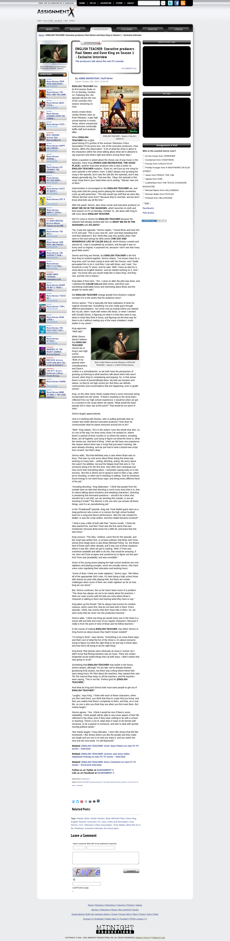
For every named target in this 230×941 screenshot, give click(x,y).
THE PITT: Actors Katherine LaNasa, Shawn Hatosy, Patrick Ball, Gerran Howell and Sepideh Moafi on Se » (51, 376)
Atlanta (80, 818)
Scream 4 (88, 921)
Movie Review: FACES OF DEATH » (55, 189)
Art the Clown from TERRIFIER (160, 156)
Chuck (114, 916)
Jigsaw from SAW (153, 179)
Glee (135, 916)
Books (136, 912)
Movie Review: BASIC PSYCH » (55, 104)
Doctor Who (125, 916)
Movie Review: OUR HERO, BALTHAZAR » (55, 243)
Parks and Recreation (117, 822)
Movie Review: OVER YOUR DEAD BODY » (55, 82)
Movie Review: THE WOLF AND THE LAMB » (55, 94)
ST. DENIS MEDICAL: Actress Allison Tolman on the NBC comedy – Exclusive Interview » (52, 226)
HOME (82, 3)
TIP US (93, 3)
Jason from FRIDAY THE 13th (159, 175)
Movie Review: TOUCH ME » (56, 297)
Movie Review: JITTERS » (52, 339)
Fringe (142, 916)
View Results (148, 208)
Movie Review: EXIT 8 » (55, 200)
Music (114, 912)
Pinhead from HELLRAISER (158, 198)
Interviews (110, 907)
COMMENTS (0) (129, 68)
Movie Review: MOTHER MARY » (53, 179)
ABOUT (130, 3)
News (91, 907)
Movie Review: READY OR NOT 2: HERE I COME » (55, 287)
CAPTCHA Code (80, 890)
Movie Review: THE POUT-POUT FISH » (54, 329)
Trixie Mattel (119, 825)
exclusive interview (94, 828)
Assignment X (85, 779)
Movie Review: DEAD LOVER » (55, 318)
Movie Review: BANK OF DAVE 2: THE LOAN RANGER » (55, 394)
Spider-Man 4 (112, 921)
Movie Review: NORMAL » (52, 157)
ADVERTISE (105, 3)
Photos (130, 907)
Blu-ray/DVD (125, 912)
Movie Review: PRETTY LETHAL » (54, 264)
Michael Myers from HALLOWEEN (162, 190)
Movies (95, 912)
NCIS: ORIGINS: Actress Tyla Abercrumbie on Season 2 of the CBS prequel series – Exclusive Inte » (51, 140)
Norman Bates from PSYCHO (159, 194)
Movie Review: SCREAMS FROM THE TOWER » (55, 116)
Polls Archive (148, 213)
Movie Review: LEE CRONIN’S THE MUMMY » (54, 169)
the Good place (111, 828)
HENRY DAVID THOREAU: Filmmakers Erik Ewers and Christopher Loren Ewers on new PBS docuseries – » (52, 280)
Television (105, 912)
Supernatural (78, 916)
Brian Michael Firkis (115, 818)
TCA (81, 825)
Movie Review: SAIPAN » (55, 382)
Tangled (124, 921)
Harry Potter (152, 916)
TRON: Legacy (136, 921)
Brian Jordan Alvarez (94, 818)
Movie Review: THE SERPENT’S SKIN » (54, 254)
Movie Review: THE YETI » (54, 232)
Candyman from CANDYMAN (159, 160)
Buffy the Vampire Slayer (98, 916)
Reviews (99, 907)
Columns (121, 907)
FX (99, 822)
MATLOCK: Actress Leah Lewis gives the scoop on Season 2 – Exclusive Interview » (52, 364)
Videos (138, 907)
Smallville (99, 921)
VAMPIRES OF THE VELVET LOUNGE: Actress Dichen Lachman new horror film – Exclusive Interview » (51, 354)
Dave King (131, 818)
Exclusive (91, 822)
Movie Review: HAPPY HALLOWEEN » (55, 147)
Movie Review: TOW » (55, 306)
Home (41, 35)
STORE (119, 3)
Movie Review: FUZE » (55, 124)
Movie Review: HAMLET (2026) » (54, 211)
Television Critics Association (98, 825)
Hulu (104, 822)
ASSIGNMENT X (105, 770)
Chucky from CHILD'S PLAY (158, 164)
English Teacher (78, 822)
